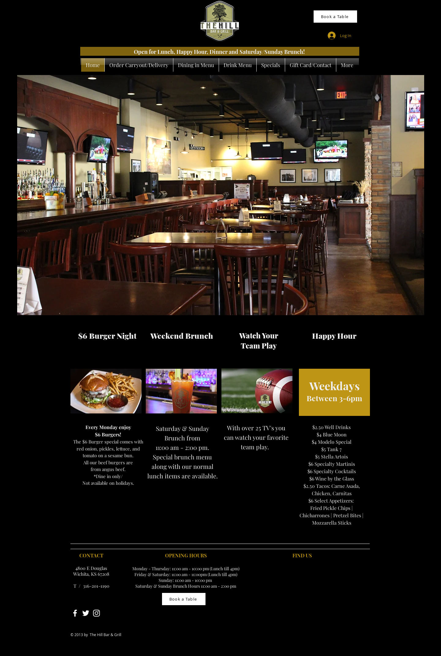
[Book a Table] (335, 16)
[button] (220, 195)
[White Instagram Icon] (96, 613)
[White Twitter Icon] (85, 613)
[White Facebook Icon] (75, 613)
